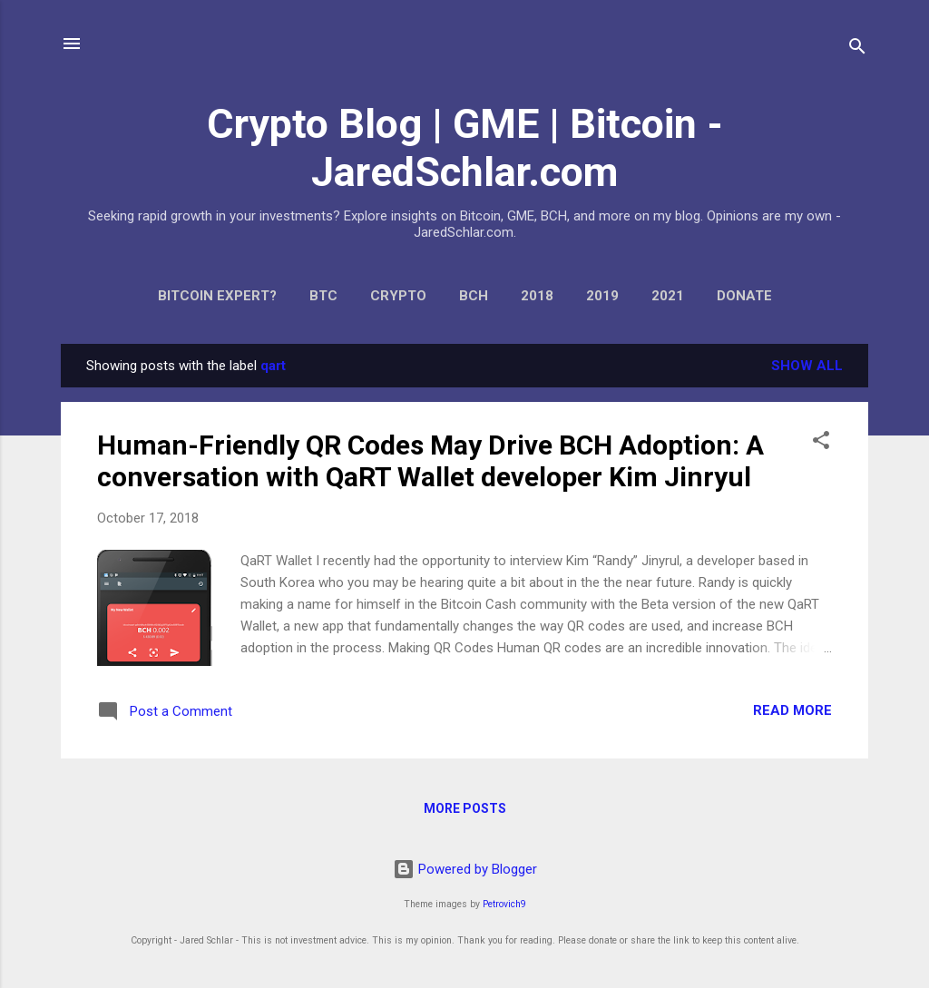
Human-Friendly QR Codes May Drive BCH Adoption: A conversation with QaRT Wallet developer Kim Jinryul (430, 461)
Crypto (398, 296)
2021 (667, 296)
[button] (821, 443)
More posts (465, 808)
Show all (807, 365)
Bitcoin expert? (217, 296)
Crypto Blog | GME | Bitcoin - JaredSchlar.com (465, 148)
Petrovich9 (504, 904)
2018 (537, 296)
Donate (744, 296)
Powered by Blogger (465, 869)
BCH (473, 296)
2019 (602, 296)
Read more (792, 710)
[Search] (857, 49)
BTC (323, 296)
